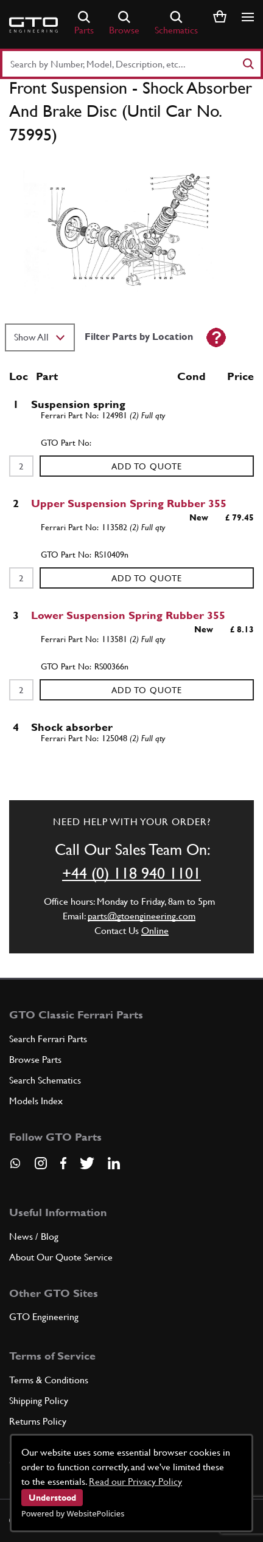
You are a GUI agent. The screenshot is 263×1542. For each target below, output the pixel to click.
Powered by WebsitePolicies (72, 1513)
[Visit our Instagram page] (41, 1163)
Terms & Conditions (48, 1380)
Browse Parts (35, 1059)
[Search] (248, 64)
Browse (124, 23)
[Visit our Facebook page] (63, 1163)
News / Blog (33, 1236)
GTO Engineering (44, 1316)
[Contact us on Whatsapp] (15, 1167)
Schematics (176, 23)
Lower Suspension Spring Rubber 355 (128, 615)
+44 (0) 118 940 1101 (131, 873)
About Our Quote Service (61, 1257)
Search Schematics (45, 1080)
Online (155, 930)
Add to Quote (146, 466)
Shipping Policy (38, 1400)
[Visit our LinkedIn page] (114, 1163)
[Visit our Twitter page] (87, 1163)
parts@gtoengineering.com (141, 916)
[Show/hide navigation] (248, 17)
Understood (52, 1497)
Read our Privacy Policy (135, 1481)
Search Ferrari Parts (48, 1039)
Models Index (36, 1101)
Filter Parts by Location (139, 336)
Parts (84, 23)
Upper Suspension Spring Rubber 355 (128, 503)
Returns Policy (37, 1421)
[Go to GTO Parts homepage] (33, 25)
